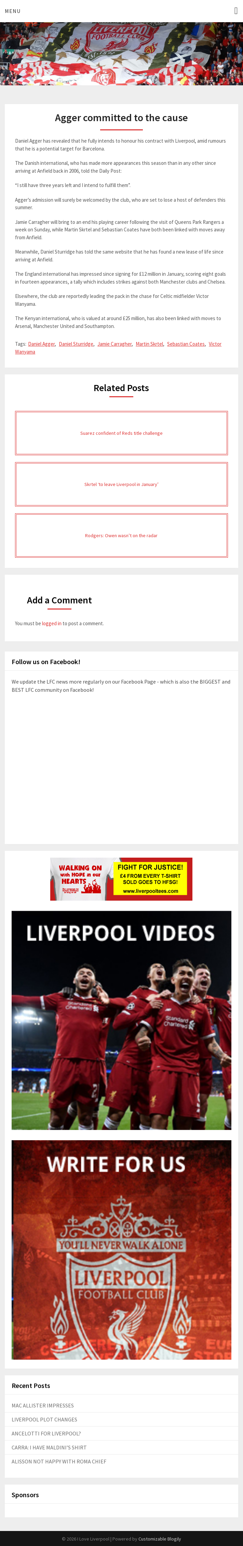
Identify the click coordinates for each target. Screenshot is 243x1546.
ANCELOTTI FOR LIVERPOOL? (46, 1433)
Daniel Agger (41, 344)
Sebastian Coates (186, 344)
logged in (52, 623)
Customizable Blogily (159, 1539)
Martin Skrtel (149, 344)
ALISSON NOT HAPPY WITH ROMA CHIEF (59, 1461)
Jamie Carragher (114, 344)
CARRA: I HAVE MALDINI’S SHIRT (49, 1447)
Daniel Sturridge (76, 344)
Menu (13, 11)
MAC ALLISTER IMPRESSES (43, 1405)
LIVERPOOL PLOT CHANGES (44, 1419)
